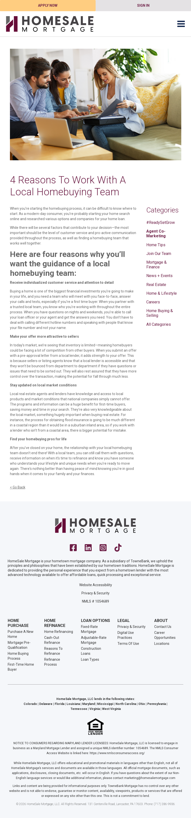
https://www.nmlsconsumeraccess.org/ (117, 753)
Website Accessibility (95, 585)
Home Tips (155, 245)
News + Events (159, 275)
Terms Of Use (128, 644)
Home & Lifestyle (161, 293)
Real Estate (156, 284)
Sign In (143, 5)
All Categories (158, 324)
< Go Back (17, 487)
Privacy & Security (95, 593)
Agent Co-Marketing (156, 233)
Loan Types (90, 659)
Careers (153, 302)
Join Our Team (158, 253)
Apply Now (47, 5)
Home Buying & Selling (159, 313)
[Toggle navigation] (181, 24)
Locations (161, 644)
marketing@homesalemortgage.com (149, 778)
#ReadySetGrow (160, 222)
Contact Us (162, 627)
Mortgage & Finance (156, 264)
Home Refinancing (58, 632)
